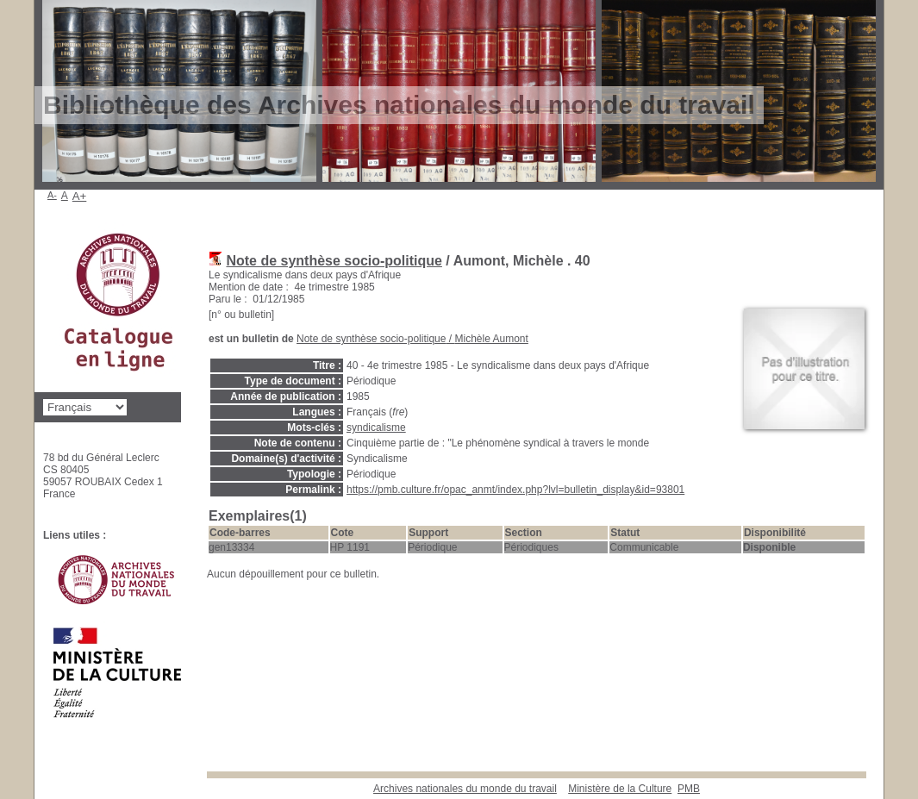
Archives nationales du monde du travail (465, 789)
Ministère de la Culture (619, 789)
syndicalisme (376, 427)
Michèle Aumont (491, 339)
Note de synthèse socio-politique (333, 260)
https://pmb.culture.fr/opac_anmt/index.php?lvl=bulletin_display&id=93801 (515, 490)
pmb (689, 789)
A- (52, 195)
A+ (79, 196)
